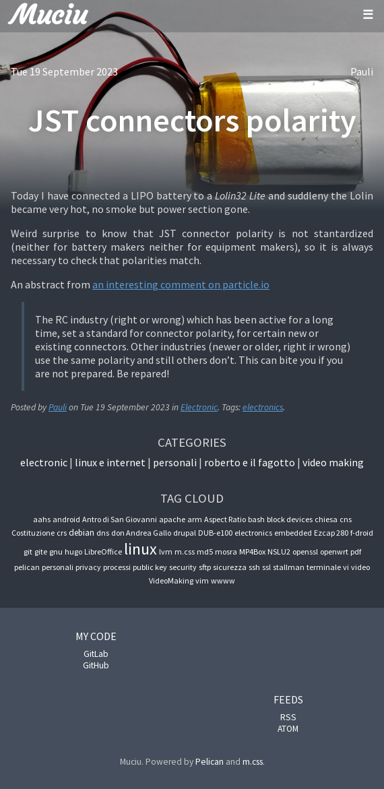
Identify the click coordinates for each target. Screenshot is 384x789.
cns (346, 519)
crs (62, 533)
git (28, 551)
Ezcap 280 (331, 533)
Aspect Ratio (225, 519)
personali (57, 567)
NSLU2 (278, 551)
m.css (184, 551)
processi (117, 567)
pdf (355, 551)
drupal (184, 533)
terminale (324, 567)
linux (140, 548)
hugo (73, 551)
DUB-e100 (215, 533)
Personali (175, 462)
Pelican (209, 761)
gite (40, 551)
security (183, 567)
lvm (165, 551)
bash (256, 519)
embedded (293, 533)
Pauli (361, 71)
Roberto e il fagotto (249, 462)
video (360, 567)
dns (102, 533)
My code (96, 636)
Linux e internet (110, 462)
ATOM (288, 728)
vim (202, 580)
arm (194, 519)
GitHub (96, 665)
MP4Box (252, 551)
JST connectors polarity (192, 120)
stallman (289, 567)
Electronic (199, 407)
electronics (263, 407)
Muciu (49, 15)
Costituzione (33, 533)
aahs (42, 519)
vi (346, 567)
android (66, 519)
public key (150, 567)
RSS (288, 717)
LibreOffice (103, 551)
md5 (205, 551)
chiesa (326, 519)
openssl (305, 551)
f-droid (361, 533)
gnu (56, 551)
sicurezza (230, 567)
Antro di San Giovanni (119, 519)
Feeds (288, 699)
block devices (290, 519)
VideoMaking (171, 580)
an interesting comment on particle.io (180, 284)
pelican (27, 567)
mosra (226, 551)
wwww (223, 580)
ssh (254, 567)
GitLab (96, 654)
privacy (88, 567)
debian (81, 532)
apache (172, 519)
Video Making (333, 462)
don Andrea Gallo (141, 533)
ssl (266, 567)
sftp (205, 567)
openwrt (334, 551)
